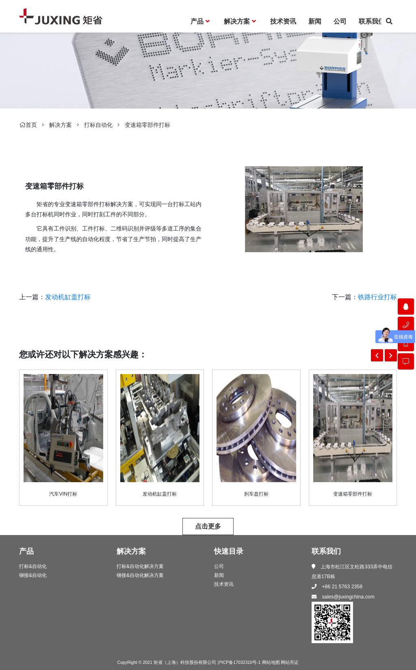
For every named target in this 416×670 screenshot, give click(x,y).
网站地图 (271, 662)
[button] (377, 355)
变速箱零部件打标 (147, 125)
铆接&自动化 (33, 575)
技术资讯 (224, 584)
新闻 (219, 575)
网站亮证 (290, 662)
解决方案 (60, 125)
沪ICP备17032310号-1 (239, 662)
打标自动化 (98, 125)
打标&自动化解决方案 (140, 566)
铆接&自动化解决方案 (140, 575)
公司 (219, 566)
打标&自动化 (33, 566)
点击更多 (208, 526)
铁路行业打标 (377, 297)
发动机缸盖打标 (68, 297)
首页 (28, 125)
